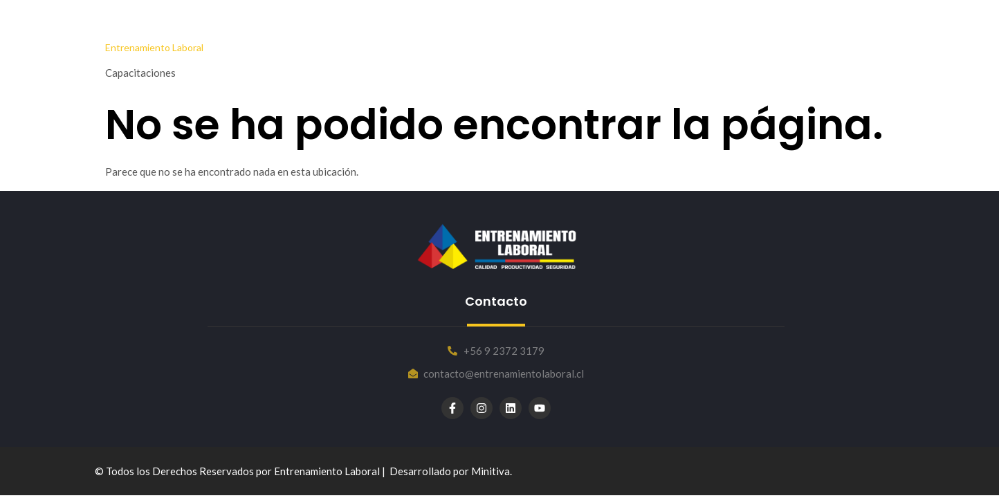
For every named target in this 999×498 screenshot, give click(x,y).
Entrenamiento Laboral (154, 47)
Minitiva (490, 471)
